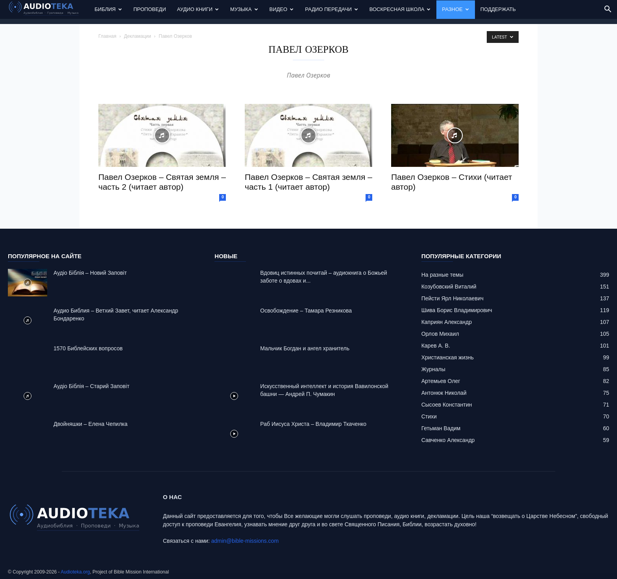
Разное (455, 9)
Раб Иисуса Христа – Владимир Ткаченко (313, 424)
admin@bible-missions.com (245, 541)
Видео (282, 9)
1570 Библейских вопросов (88, 348)
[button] (607, 10)
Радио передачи (331, 9)
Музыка (244, 9)
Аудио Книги (198, 9)
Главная (107, 36)
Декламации (137, 36)
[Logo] (48, 9)
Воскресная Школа (400, 9)
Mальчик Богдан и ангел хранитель (304, 348)
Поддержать (498, 9)
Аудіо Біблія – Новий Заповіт (90, 273)
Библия (108, 9)
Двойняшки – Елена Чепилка (90, 424)
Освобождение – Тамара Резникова (306, 310)
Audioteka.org (75, 572)
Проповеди (149, 9)
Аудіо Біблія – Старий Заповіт (91, 386)
